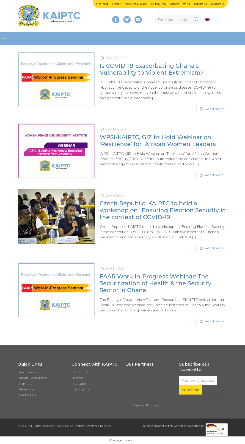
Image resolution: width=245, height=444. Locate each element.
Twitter (78, 378)
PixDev (108, 426)
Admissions (28, 372)
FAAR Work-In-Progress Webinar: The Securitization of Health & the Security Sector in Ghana (155, 283)
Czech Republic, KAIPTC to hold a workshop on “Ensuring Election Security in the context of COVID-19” (163, 210)
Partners (25, 383)
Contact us (27, 395)
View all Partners (146, 405)
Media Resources (33, 378)
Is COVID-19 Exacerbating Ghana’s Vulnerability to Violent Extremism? (152, 69)
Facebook (80, 372)
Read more (214, 109)
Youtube (79, 383)
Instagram (81, 389)
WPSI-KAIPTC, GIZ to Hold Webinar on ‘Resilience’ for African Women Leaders (158, 140)
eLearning (27, 389)
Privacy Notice (64, 426)
